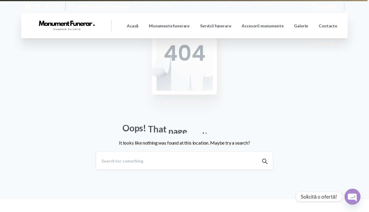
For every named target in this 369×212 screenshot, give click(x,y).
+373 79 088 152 (324, 44)
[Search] (176, 161)
